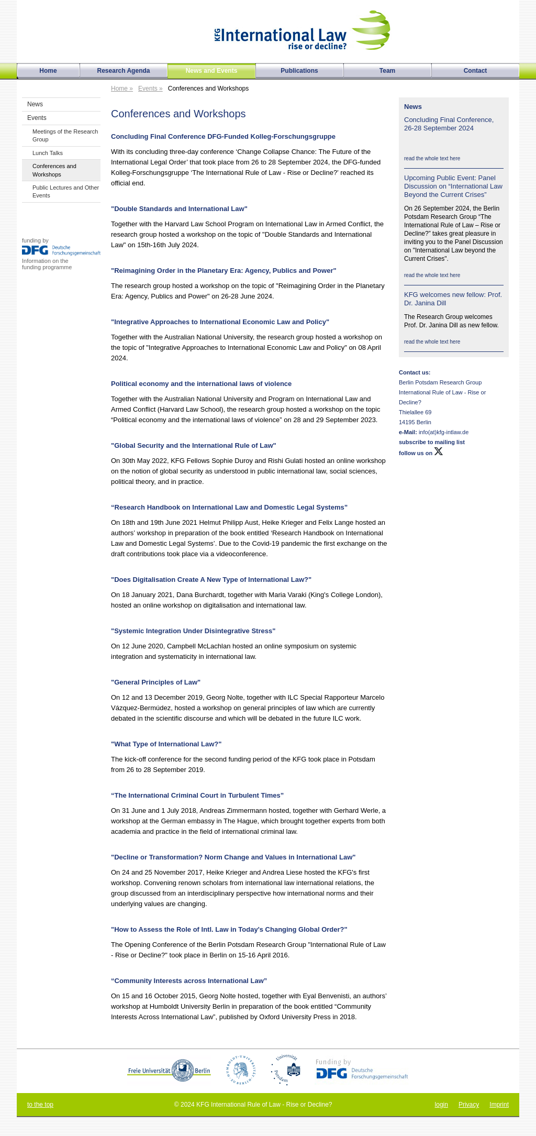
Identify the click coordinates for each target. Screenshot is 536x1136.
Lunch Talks (47, 153)
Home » (122, 88)
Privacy (469, 1104)
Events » (150, 88)
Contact (475, 70)
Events (37, 118)
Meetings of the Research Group (65, 135)
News (35, 104)
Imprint (499, 1104)
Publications (299, 70)
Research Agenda (123, 70)
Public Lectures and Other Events (65, 191)
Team (387, 70)
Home (48, 70)
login (441, 1104)
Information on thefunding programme (47, 264)
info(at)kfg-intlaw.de (442, 432)
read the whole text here (432, 158)
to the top (40, 1104)
